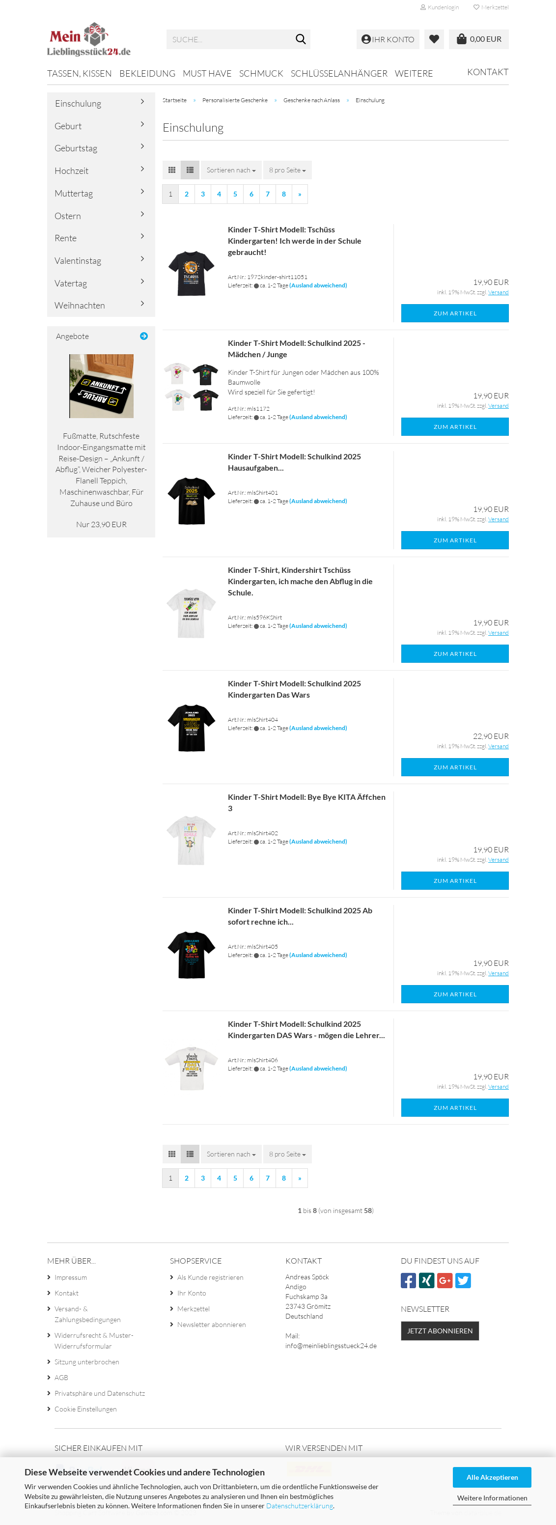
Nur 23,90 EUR (101, 524)
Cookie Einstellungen (86, 1409)
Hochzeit (71, 170)
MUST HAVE (207, 73)
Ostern (68, 215)
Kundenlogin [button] (439, 7)
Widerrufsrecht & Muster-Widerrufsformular (94, 1340)
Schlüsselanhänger (339, 73)
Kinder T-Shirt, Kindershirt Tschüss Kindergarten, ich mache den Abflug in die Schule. (300, 581)
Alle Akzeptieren (492, 1477)
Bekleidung (147, 73)
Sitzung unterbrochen (87, 1361)
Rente (66, 237)
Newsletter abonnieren (211, 1324)
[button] (172, 170)
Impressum (71, 1277)
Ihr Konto (191, 1293)
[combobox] (231, 170)
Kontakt (488, 71)
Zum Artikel (455, 313)
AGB (61, 1377)
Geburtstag (76, 147)
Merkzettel (491, 7)
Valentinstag (78, 260)
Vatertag (71, 283)
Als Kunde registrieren (210, 1277)
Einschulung (78, 103)
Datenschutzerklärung (299, 1505)
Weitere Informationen (492, 1498)
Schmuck (261, 73)
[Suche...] (301, 40)
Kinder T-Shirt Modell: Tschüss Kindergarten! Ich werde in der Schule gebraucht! (294, 240)
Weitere (414, 73)
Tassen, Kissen (79, 73)
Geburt (68, 125)
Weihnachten (80, 305)
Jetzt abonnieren (440, 1331)
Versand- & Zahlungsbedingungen (88, 1314)
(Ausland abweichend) (318, 285)
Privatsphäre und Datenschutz (100, 1393)
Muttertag (74, 193)
